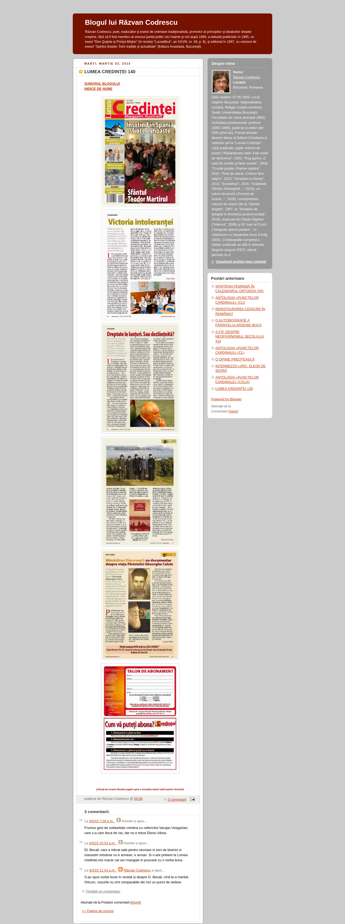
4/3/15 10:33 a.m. (103, 843)
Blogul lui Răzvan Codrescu (131, 22)
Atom (135, 902)
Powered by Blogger (226, 399)
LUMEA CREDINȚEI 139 (234, 389)
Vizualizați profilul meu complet (241, 262)
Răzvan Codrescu (137, 870)
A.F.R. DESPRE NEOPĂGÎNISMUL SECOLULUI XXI (239, 336)
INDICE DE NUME (98, 89)
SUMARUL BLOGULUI (102, 84)
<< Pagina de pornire (98, 911)
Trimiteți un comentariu (103, 891)
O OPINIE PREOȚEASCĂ (235, 359)
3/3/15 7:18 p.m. (102, 821)
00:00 (138, 799)
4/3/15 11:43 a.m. (103, 870)
